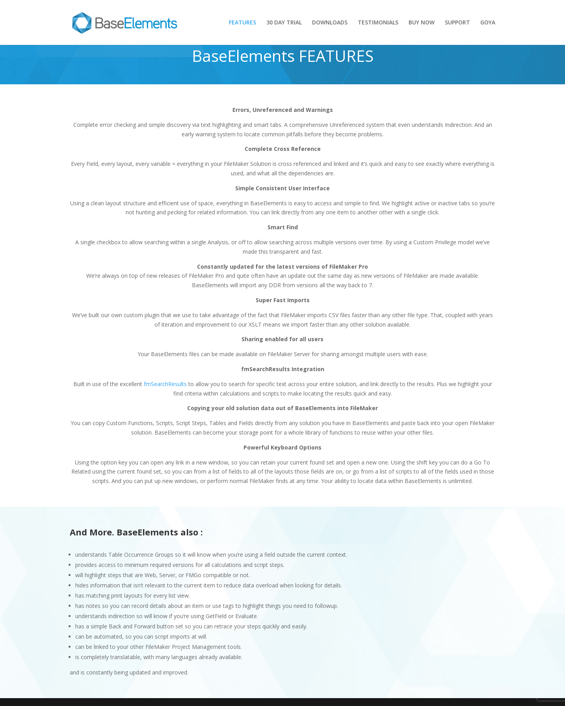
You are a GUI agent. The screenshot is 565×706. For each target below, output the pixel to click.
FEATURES (242, 23)
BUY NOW (422, 23)
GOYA (487, 23)
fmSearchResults (165, 384)
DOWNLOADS (330, 23)
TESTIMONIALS (378, 23)
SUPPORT (457, 23)
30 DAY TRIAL (284, 23)
